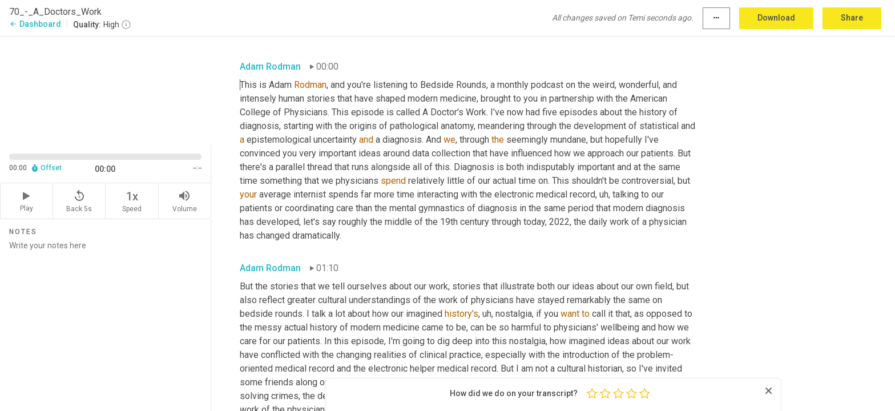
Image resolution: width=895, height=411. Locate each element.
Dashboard (35, 24)
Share (852, 17)
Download (776, 17)
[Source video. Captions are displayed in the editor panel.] (105, 89)
